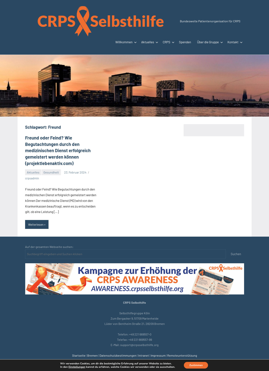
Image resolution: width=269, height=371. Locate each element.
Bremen (92, 355)
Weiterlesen (36, 224)
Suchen (236, 254)
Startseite (79, 355)
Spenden (185, 42)
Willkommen (125, 42)
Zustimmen (196, 365)
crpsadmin (32, 178)
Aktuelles (149, 42)
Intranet (143, 355)
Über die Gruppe (209, 42)
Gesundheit (51, 172)
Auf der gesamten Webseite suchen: (49, 247)
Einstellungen (76, 367)
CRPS (168, 42)
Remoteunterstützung (182, 355)
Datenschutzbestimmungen (117, 355)
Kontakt (234, 42)
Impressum (158, 355)
